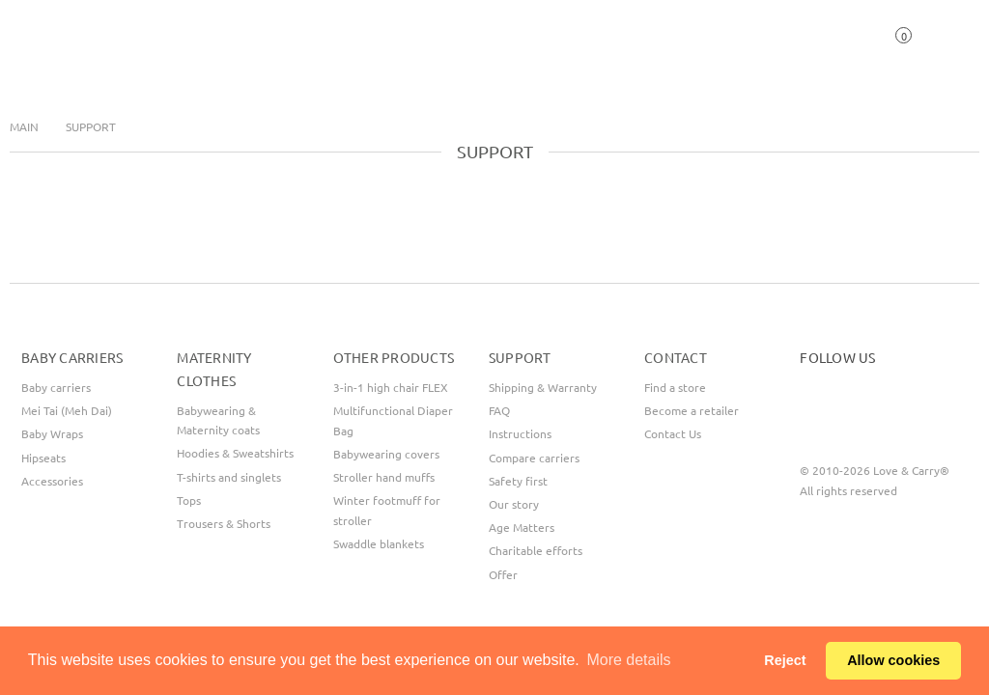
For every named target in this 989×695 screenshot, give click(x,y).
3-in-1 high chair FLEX (390, 387)
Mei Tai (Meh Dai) (66, 410)
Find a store (675, 387)
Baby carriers (56, 387)
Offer (503, 574)
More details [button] (628, 660)
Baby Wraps (52, 433)
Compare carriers (534, 457)
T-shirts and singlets (229, 477)
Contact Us (672, 433)
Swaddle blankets (378, 543)
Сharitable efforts (535, 550)
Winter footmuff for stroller (386, 509)
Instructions (520, 433)
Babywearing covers (386, 453)
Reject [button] (784, 660)
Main (24, 126)
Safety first (518, 480)
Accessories (52, 480)
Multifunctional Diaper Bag (393, 420)
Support (91, 126)
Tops (189, 500)
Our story (514, 504)
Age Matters (521, 527)
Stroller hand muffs (384, 477)
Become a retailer (691, 410)
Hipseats (43, 457)
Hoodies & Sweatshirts (235, 452)
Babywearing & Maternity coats (218, 420)
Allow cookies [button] (893, 660)
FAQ (499, 410)
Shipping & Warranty (543, 387)
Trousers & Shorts (223, 523)
